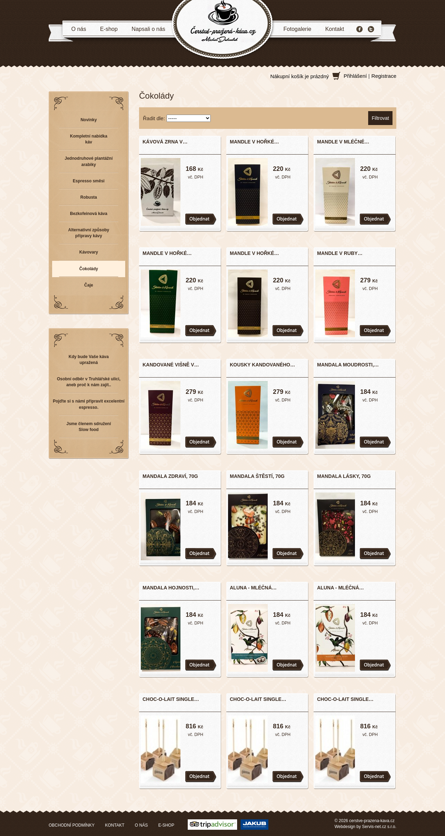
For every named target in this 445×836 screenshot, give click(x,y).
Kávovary (88, 252)
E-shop (109, 29)
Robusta (88, 197)
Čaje (88, 285)
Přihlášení (355, 76)
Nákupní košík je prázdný (299, 76)
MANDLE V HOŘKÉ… (254, 141)
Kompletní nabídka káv (88, 139)
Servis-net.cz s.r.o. (379, 826)
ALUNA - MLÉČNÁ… (253, 587)
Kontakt (334, 29)
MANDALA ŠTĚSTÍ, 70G (257, 476)
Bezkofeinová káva (88, 213)
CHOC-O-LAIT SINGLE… (171, 699)
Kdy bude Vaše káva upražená (88, 359)
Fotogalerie (297, 29)
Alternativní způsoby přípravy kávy (88, 232)
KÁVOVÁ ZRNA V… (165, 141)
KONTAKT (114, 825)
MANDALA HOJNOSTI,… (171, 587)
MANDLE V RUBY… (340, 253)
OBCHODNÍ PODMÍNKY (72, 825)
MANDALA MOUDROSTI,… (348, 364)
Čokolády (88, 268)
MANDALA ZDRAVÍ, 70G (170, 476)
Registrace (383, 76)
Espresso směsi (88, 181)
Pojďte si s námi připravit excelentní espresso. (88, 404)
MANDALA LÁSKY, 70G (344, 476)
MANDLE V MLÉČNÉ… (343, 141)
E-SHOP (166, 825)
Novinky (89, 119)
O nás (78, 29)
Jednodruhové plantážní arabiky (89, 161)
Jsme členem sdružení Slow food (88, 426)
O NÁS (141, 825)
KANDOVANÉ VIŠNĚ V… (171, 364)
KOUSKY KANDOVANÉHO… (262, 364)
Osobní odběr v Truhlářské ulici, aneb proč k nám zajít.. (89, 381)
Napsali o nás (148, 29)
